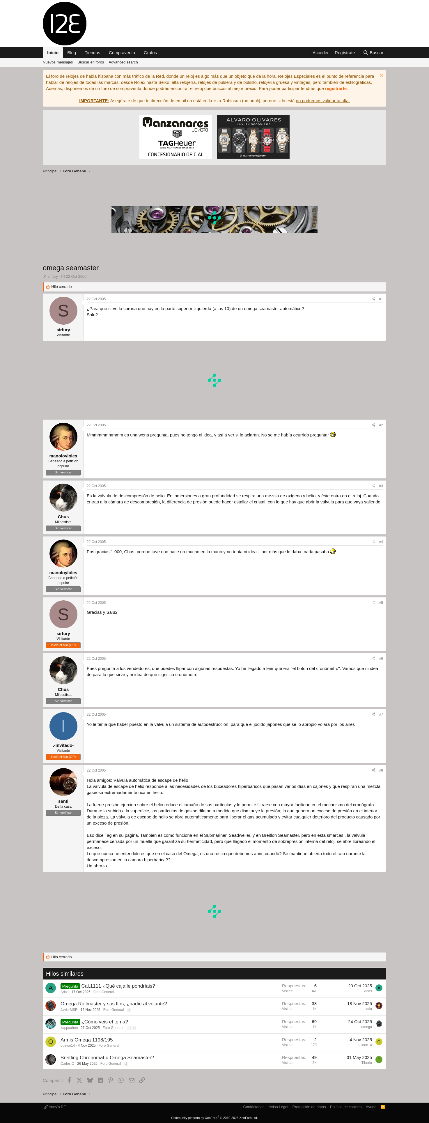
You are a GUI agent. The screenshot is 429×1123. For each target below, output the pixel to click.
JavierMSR (69, 1010)
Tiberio (366, 1063)
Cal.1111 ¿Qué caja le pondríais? (118, 986)
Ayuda (371, 1107)
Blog (71, 52)
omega (366, 1027)
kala (369, 1009)
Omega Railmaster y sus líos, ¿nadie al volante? (114, 1004)
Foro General (103, 992)
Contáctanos (254, 1107)
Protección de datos (309, 1107)
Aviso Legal (278, 1107)
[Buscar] (373, 52)
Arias (64, 992)
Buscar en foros (90, 62)
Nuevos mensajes (58, 62)
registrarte (336, 88)
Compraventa (122, 52)
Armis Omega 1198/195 (87, 1040)
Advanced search (123, 62)
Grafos (150, 52)
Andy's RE (55, 1107)
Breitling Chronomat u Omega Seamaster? (107, 1057)
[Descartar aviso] (380, 76)
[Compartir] (373, 299)
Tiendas (92, 52)
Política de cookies (345, 1107)
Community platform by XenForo (214, 1118)
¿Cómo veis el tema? (104, 1022)
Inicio (52, 52)
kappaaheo (69, 1028)
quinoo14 (68, 1046)
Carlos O (67, 1064)
